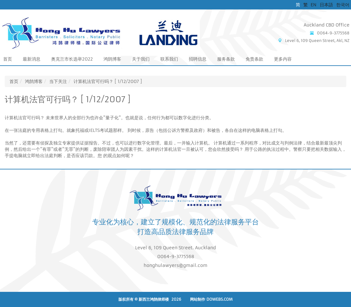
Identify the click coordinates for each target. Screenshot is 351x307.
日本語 (326, 5)
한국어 (343, 5)
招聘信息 (197, 59)
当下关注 (58, 81)
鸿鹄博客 (112, 59)
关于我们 (141, 59)
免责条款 (254, 59)
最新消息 (31, 59)
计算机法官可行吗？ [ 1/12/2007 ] (108, 81)
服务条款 (226, 59)
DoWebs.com (219, 299)
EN (313, 5)
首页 (7, 59)
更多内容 (283, 59)
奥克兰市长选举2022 (72, 59)
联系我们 (169, 59)
